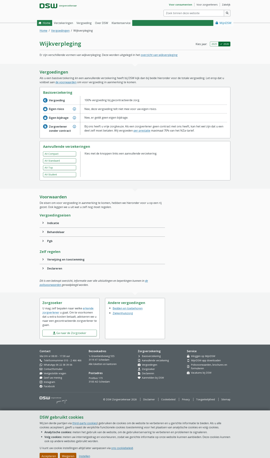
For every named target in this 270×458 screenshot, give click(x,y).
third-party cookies (84, 452)
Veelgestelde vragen (55, 373)
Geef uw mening (53, 377)
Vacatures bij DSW (201, 372)
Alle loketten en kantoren (103, 364)
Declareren (54, 268)
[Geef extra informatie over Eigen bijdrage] (74, 117)
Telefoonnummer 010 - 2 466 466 (62, 360)
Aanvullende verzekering (155, 360)
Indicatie (53, 223)
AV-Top (49, 167)
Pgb (50, 241)
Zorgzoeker (148, 369)
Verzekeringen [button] (63, 23)
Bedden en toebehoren (128, 308)
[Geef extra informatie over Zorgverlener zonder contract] (74, 126)
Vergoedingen (60, 30)
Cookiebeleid (168, 399)
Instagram (49, 382)
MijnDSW (225, 23)
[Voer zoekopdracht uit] (227, 13)
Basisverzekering (151, 356)
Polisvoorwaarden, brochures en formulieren (209, 366)
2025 (214, 44)
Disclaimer (149, 399)
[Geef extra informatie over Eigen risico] (74, 109)
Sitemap (225, 399)
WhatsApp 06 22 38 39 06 (58, 364)
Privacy (186, 399)
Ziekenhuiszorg (123, 313)
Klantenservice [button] (121, 23)
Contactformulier (53, 369)
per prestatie (141, 130)
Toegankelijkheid (205, 399)
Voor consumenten (180, 4)
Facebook (49, 386)
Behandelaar (56, 232)
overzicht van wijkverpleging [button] (159, 55)
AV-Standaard (52, 160)
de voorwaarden (65, 82)
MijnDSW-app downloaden (206, 360)
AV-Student (51, 174)
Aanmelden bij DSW (153, 377)
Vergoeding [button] (84, 23)
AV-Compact (52, 153)
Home (46, 23)
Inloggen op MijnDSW (203, 356)
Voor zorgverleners (207, 4)
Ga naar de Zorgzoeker (71, 333)
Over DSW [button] (101, 23)
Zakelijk (226, 4)
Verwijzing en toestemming (66, 259)
